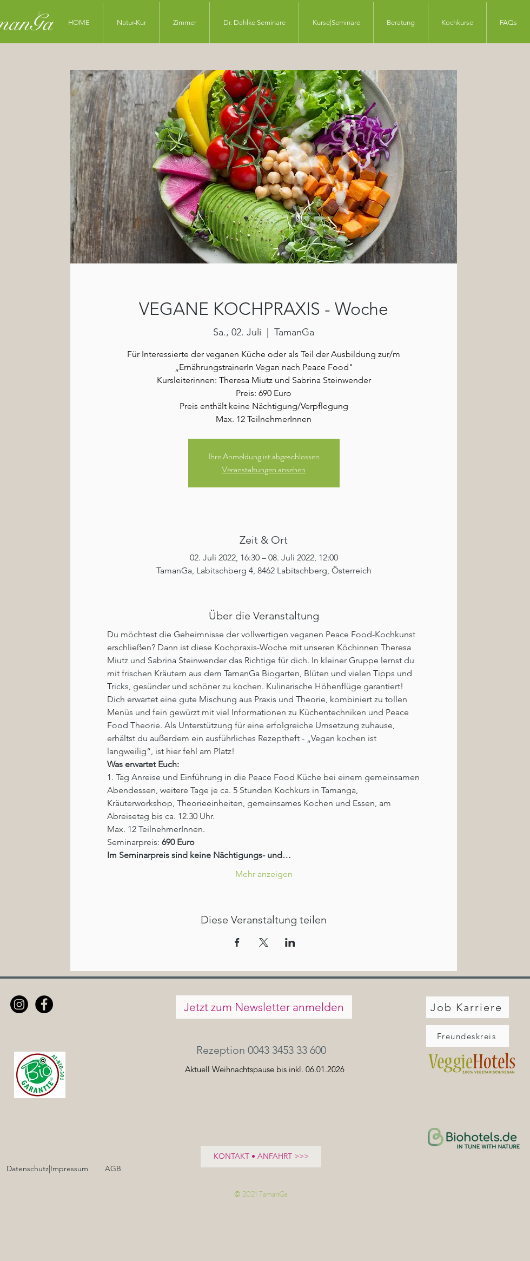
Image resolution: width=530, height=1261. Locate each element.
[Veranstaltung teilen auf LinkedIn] (290, 942)
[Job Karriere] (467, 1007)
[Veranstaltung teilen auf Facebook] (237, 942)
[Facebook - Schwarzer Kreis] (44, 1004)
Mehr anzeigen (264, 874)
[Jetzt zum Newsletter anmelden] (264, 1007)
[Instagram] (19, 1004)
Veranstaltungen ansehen (264, 469)
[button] (264, 1050)
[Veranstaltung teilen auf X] (264, 942)
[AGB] (112, 1169)
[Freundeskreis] (467, 1036)
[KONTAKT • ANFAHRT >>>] (261, 1156)
